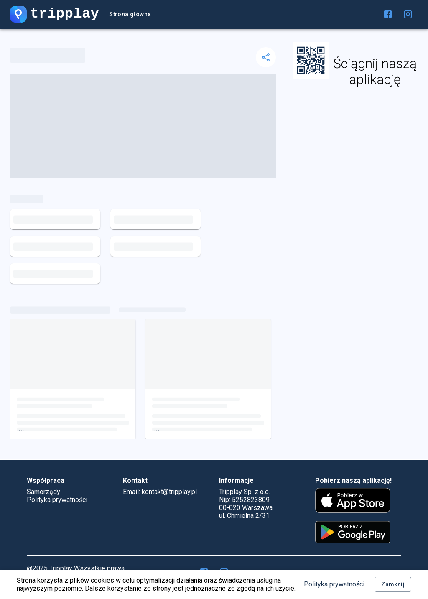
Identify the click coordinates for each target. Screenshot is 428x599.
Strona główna (130, 14)
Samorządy (43, 492)
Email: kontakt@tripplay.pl (160, 492)
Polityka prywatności (334, 584)
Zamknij (393, 584)
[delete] (266, 57)
